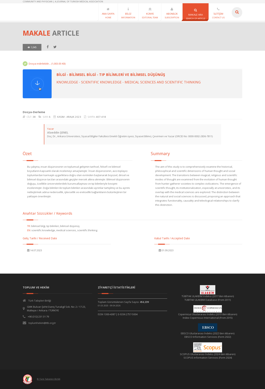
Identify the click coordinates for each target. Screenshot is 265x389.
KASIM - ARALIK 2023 (69, 116)
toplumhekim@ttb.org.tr (42, 323)
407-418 (101, 116)
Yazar (50, 128)
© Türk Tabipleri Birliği (48, 378)
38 (34, 116)
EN (28, 230)
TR (28, 226)
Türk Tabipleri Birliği (39, 300)
